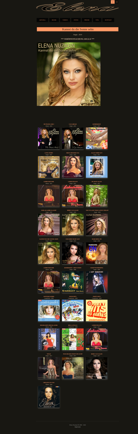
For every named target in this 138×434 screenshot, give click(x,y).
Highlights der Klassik (49, 325)
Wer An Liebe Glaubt (48, 210)
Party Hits (97, 296)
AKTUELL (42, 20)
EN (117, 2)
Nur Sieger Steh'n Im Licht (72, 354)
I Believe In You (49, 382)
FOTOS (76, 20)
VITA (97, 20)
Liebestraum (73, 181)
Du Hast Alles (97, 181)
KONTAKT (108, 20)
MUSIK (54, 20)
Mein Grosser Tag (72, 153)
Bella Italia (72, 325)
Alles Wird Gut (96, 153)
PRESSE (86, 20)
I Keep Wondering (96, 268)
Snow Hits (72, 296)
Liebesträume (49, 181)
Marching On (97, 239)
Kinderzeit (97, 124)
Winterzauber (48, 296)
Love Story (49, 153)
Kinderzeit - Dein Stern (72, 268)
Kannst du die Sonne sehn (49, 239)
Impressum (78, 427)
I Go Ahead (73, 124)
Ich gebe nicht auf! (73, 239)
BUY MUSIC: (77, 114)
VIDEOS (65, 20)
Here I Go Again (72, 210)
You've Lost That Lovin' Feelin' (97, 210)
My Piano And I (49, 124)
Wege (49, 354)
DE (113, 2)
